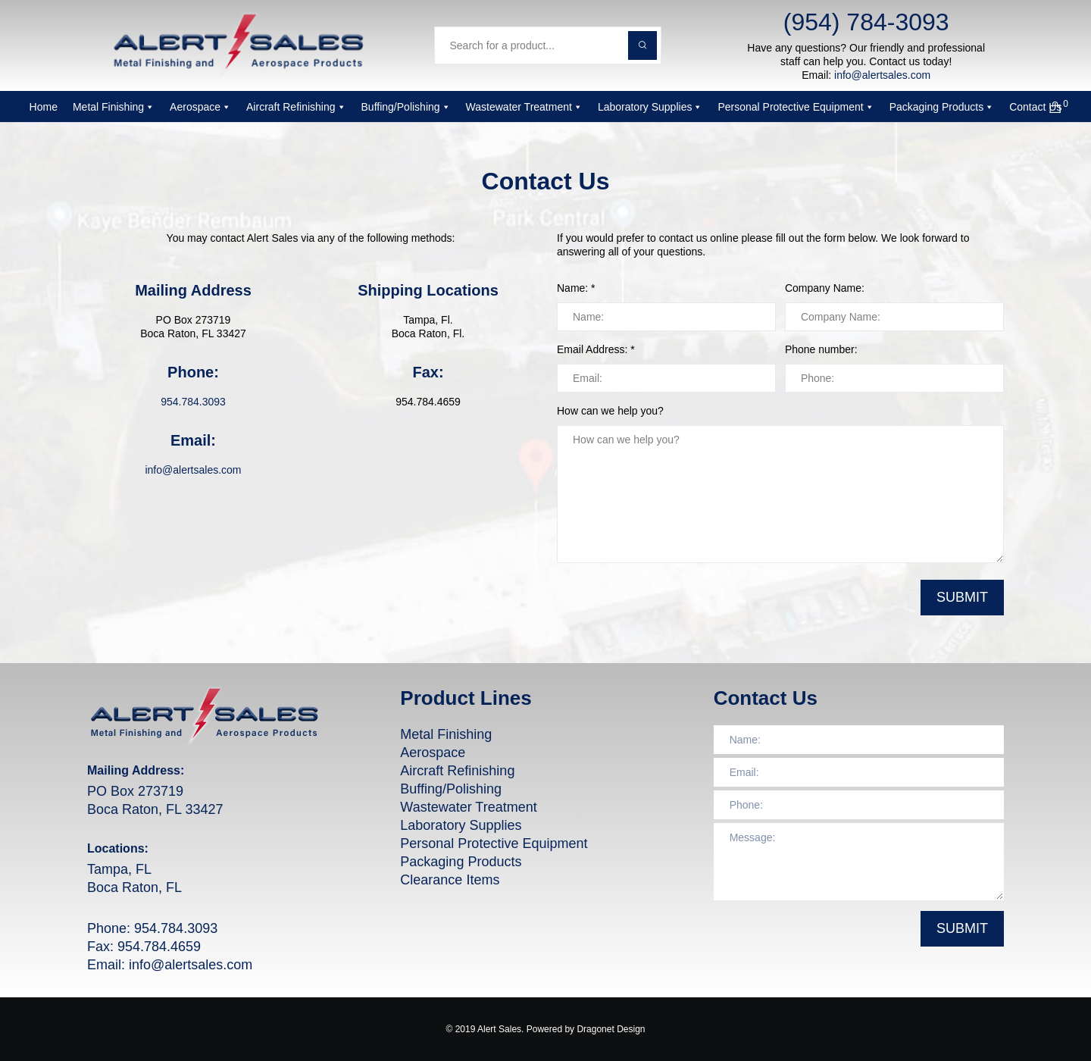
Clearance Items (449, 879)
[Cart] (1046, 107)
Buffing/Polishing (406, 107)
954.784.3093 (193, 402)
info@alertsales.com (882, 75)
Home (44, 107)
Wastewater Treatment (524, 107)
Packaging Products (942, 107)
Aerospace (200, 107)
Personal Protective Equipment (795, 107)
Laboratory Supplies (650, 107)
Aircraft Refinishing (296, 107)
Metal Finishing (114, 107)
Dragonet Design (611, 1029)
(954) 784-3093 (866, 22)
